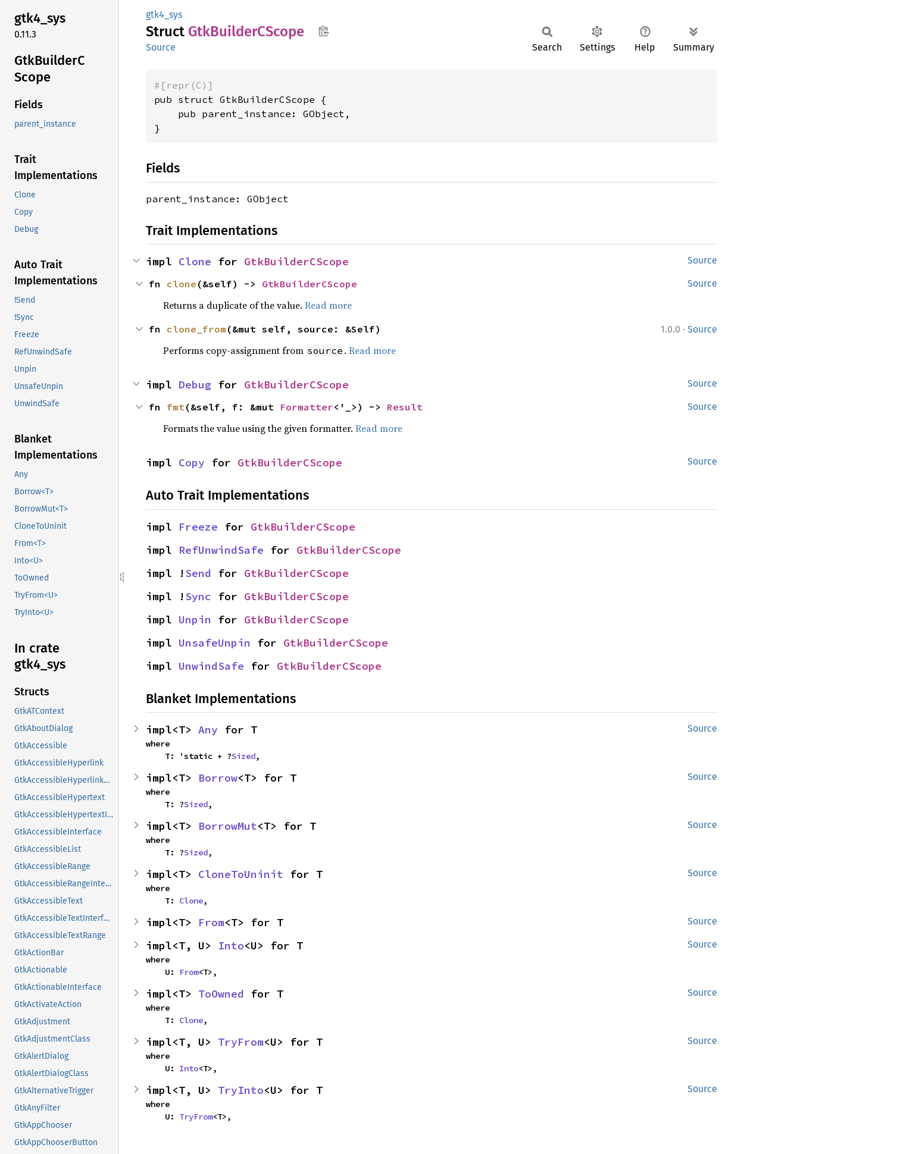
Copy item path (323, 31)
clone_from (196, 329)
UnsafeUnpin (215, 643)
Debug (195, 384)
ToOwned (221, 994)
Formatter (306, 407)
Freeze (198, 527)
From (211, 922)
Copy (192, 462)
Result (405, 407)
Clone (195, 261)
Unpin (195, 619)
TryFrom (241, 1042)
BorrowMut (227, 826)
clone (181, 284)
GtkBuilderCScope (296, 261)
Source (161, 47)
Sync (198, 596)
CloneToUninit (240, 874)
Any (208, 729)
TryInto (241, 1090)
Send (198, 573)
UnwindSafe (211, 666)
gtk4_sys (164, 14)
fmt (176, 407)
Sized (243, 756)
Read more (328, 305)
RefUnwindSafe (221, 550)
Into (231, 945)
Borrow (217, 778)
